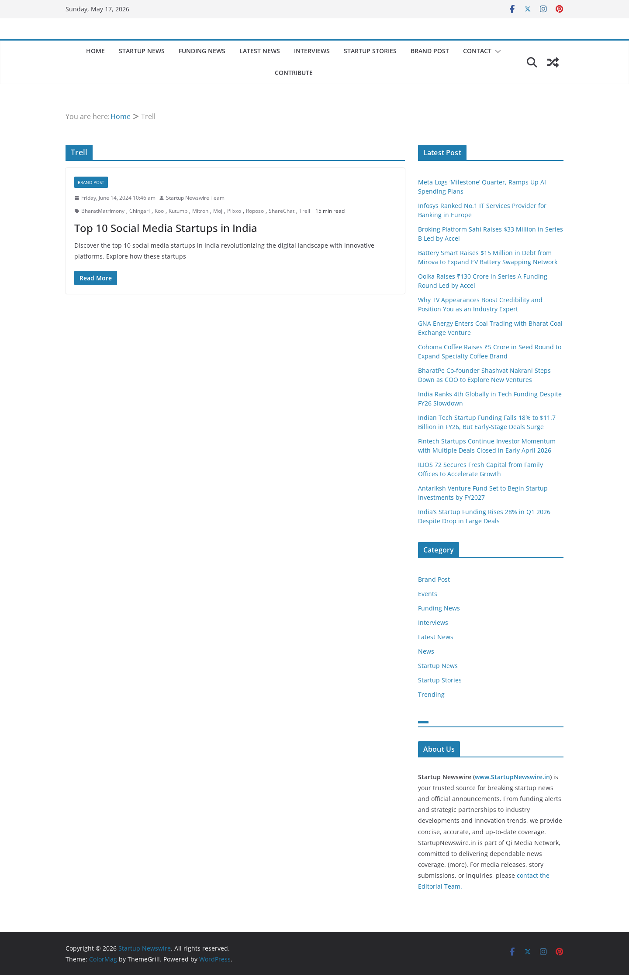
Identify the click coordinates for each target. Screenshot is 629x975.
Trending (431, 694)
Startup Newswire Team (195, 197)
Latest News (259, 51)
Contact (477, 51)
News (426, 651)
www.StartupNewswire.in (512, 777)
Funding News (202, 51)
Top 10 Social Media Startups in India (165, 228)
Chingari (139, 211)
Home (95, 51)
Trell (304, 211)
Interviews (312, 51)
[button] (496, 51)
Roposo (255, 211)
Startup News (142, 51)
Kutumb (178, 211)
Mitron (200, 211)
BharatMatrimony (102, 211)
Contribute (294, 72)
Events (427, 594)
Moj (217, 211)
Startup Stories (370, 51)
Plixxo (234, 211)
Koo (159, 211)
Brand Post (430, 51)
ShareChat (281, 211)
